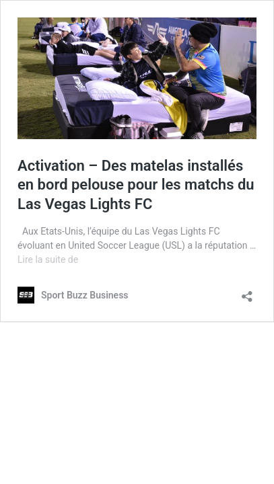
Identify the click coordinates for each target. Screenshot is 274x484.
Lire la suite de (48, 259)
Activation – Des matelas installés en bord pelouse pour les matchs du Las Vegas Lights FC (136, 184)
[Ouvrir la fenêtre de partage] (247, 292)
